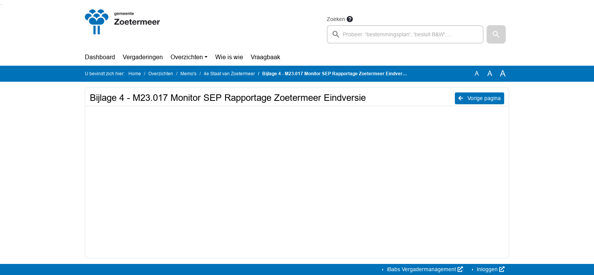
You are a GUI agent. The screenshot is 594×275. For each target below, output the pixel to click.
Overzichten (186, 57)
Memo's (188, 73)
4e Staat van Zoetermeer (229, 73)
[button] (496, 34)
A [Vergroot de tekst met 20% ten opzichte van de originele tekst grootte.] (489, 74)
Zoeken (336, 19)
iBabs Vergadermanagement (424, 269)
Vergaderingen (143, 57)
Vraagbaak (265, 57)
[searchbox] (405, 34)
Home (134, 73)
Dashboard (100, 57)
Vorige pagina (479, 98)
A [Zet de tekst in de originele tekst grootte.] (477, 73)
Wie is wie (229, 57)
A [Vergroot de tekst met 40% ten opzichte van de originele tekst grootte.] (503, 73)
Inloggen (490, 269)
